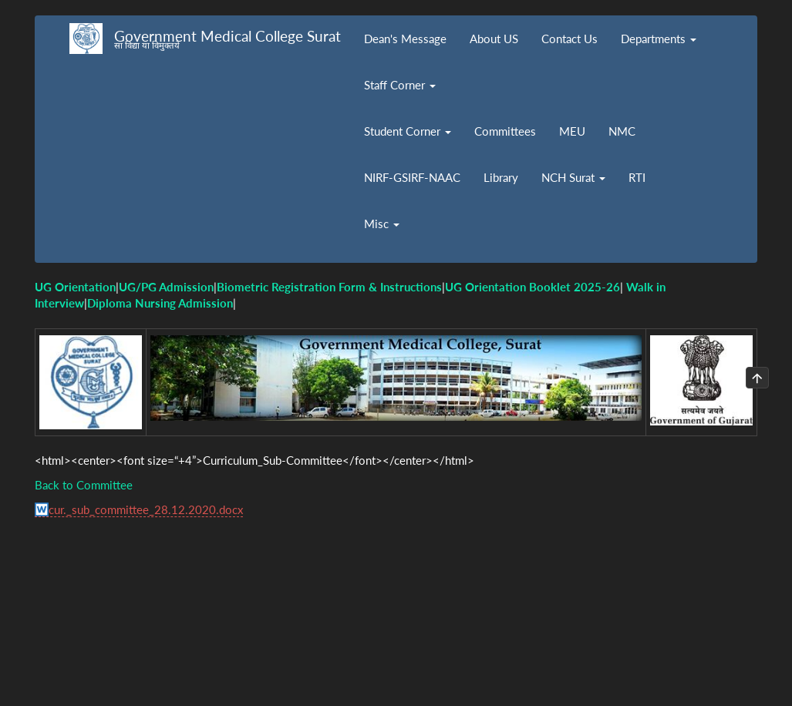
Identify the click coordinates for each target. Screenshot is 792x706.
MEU (572, 131)
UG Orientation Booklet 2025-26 (532, 287)
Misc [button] (381, 223)
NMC (621, 131)
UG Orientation (75, 287)
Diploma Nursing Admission (160, 303)
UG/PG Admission (166, 287)
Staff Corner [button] (400, 85)
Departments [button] (658, 38)
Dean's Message (405, 38)
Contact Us (569, 38)
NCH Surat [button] (573, 177)
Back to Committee (84, 485)
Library (501, 177)
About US (494, 38)
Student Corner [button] (407, 131)
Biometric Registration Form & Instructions (329, 287)
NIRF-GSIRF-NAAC (412, 177)
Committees (505, 131)
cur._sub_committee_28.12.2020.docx (146, 509)
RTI (637, 177)
